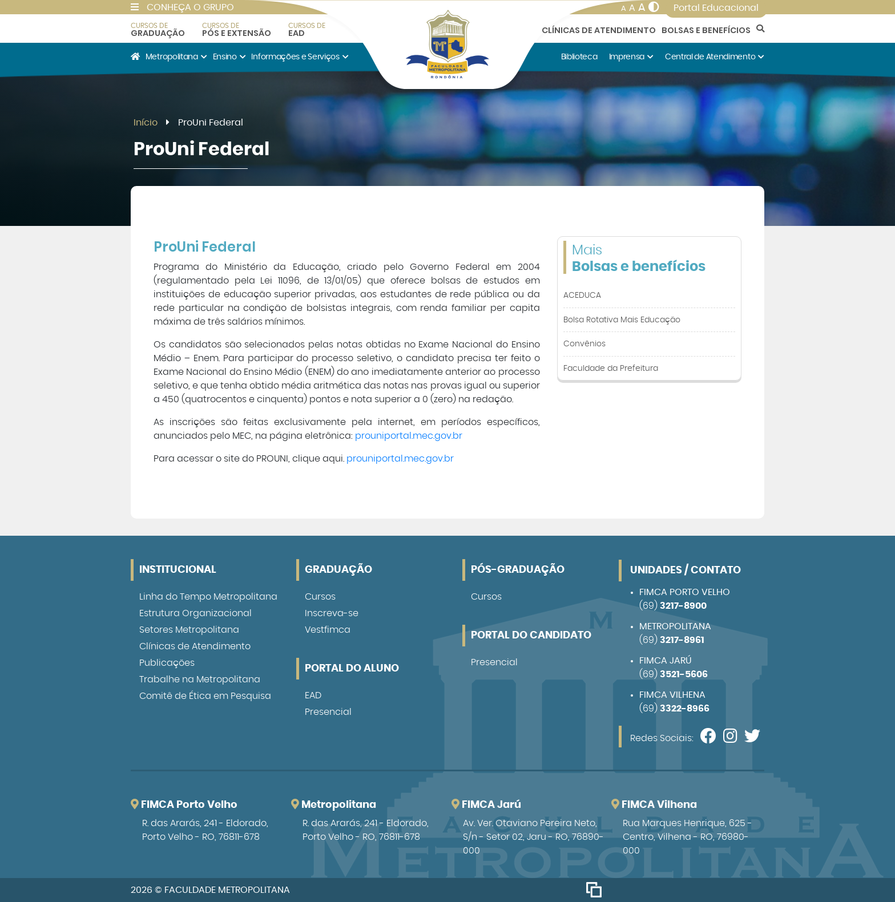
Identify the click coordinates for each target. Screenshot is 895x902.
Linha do (208, 596)
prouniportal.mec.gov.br (408, 435)
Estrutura (195, 613)
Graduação (158, 29)
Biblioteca (579, 56)
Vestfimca (327, 629)
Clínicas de (195, 646)
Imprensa (631, 56)
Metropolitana (176, 56)
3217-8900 (683, 605)
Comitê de (205, 696)
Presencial (328, 712)
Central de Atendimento (714, 56)
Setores (189, 629)
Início (146, 122)
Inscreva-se (331, 613)
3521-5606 (684, 674)
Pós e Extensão (236, 29)
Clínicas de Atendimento (599, 30)
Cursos (320, 596)
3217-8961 (682, 640)
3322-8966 (684, 708)
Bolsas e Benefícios (706, 30)
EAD (306, 29)
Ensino (229, 56)
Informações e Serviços (299, 56)
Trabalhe (199, 679)
